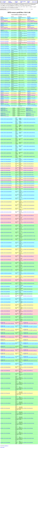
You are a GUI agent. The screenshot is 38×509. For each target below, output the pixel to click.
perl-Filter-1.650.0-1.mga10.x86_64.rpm (29, 129)
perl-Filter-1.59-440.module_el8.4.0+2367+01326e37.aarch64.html (7, 343)
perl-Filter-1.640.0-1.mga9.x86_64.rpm (29, 142)
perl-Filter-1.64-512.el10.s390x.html (5, 215)
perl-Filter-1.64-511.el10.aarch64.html (5, 242)
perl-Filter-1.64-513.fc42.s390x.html (5, 187)
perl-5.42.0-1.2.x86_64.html (4, 44)
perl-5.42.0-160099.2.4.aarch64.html (4, 18)
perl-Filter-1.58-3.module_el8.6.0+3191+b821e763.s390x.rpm (30, 350)
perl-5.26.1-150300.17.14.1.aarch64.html (4, 91)
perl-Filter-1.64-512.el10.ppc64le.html (6, 201)
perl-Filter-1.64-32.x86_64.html (5, 293)
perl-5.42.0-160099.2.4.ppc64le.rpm (30, 20)
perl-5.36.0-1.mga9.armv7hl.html (5, 73)
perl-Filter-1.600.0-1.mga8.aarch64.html (6, 146)
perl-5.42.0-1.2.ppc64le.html (4, 39)
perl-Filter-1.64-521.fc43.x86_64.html (5, 181)
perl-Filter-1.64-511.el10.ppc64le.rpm (28, 249)
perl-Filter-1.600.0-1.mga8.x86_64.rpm (29, 156)
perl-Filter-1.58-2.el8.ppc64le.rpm (28, 367)
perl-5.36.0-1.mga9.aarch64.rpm (32, 71)
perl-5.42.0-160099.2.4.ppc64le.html (4, 20)
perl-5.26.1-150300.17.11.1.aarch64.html (4, 98)
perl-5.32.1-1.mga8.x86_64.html (5, 89)
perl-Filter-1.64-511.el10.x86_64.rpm (28, 266)
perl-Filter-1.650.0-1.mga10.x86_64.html (6, 129)
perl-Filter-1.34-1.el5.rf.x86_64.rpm (28, 398)
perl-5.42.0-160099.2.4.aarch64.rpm (30, 18)
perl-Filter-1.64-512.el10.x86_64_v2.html (6, 235)
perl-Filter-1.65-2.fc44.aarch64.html (5, 159)
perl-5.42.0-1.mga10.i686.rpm (31, 53)
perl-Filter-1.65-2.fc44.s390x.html (5, 168)
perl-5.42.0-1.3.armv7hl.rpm (31, 35)
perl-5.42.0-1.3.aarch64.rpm (31, 32)
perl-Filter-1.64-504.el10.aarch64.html (6, 273)
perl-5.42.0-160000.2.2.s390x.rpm (32, 28)
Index (2, 1)
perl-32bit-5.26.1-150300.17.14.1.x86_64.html (4, 113)
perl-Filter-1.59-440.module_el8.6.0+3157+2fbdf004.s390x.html (7, 336)
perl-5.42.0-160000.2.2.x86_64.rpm (32, 30)
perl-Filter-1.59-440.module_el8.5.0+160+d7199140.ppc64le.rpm (30, 340)
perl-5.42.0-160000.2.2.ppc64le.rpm (30, 27)
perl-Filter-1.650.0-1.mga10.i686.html (5, 125)
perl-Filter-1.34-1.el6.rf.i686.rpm (28, 378)
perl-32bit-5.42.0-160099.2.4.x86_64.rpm (29, 108)
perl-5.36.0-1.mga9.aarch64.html (5, 71)
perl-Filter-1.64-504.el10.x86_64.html (5, 283)
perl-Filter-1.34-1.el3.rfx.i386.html (5, 418)
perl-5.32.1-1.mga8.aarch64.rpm (32, 84)
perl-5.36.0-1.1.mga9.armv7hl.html (5, 66)
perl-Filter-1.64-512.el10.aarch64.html (6, 191)
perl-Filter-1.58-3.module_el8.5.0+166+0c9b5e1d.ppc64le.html (7, 353)
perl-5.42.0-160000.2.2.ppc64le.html (4, 27)
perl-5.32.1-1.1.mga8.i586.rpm (31, 80)
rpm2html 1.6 (6, 445)
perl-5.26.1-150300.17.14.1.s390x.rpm (31, 95)
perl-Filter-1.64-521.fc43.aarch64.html (6, 176)
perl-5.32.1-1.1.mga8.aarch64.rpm (32, 78)
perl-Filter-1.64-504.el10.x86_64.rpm (28, 283)
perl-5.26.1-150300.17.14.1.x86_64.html (4, 96)
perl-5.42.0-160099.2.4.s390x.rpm (32, 21)
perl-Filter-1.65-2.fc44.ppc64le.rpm (28, 163)
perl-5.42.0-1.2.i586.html (4, 37)
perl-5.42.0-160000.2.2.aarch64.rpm (30, 25)
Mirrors (34, 1)
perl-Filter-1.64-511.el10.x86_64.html (5, 266)
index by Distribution (10, 2)
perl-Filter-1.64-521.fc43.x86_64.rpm (28, 181)
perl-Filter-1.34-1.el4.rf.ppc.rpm (28, 408)
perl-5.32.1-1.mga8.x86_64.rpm (31, 89)
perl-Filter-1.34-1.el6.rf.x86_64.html (5, 383)
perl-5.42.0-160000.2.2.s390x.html (5, 28)
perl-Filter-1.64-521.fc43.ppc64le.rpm (28, 178)
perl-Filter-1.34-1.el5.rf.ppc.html (5, 393)
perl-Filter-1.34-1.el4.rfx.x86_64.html (5, 413)
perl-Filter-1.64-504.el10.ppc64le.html (6, 276)
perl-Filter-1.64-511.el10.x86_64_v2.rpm (29, 269)
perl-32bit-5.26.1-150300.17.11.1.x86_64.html (4, 115)
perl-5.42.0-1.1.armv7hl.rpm (31, 48)
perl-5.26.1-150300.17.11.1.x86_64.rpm (31, 104)
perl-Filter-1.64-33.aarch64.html (5, 286)
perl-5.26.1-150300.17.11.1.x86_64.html (4, 104)
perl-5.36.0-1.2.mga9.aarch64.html (5, 57)
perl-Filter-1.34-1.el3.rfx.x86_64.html (5, 423)
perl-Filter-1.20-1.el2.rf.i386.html (5, 442)
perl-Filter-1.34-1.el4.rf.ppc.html (5, 408)
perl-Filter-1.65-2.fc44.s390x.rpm (28, 168)
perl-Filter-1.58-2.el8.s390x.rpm (28, 370)
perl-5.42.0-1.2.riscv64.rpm (31, 41)
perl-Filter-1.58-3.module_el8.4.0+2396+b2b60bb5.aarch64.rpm (30, 357)
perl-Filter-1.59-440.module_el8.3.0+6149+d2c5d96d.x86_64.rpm (30, 347)
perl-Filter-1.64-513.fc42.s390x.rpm (28, 187)
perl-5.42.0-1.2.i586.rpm (30, 37)
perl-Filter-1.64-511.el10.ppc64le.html (5, 249)
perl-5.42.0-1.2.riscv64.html (4, 41)
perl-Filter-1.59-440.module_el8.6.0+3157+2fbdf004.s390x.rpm (30, 336)
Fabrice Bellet (2, 447)
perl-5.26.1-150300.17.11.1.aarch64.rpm (31, 98)
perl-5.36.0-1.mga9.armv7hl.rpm (32, 73)
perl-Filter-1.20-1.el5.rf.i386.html (5, 433)
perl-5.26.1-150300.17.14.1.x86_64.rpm (31, 96)
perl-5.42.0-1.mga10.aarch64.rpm (32, 50)
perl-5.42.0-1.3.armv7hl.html (4, 35)
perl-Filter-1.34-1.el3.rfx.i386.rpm (28, 418)
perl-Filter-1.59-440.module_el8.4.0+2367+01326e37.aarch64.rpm (30, 343)
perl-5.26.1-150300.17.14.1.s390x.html (4, 95)
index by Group (4, 2)
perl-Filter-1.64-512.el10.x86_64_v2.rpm (29, 235)
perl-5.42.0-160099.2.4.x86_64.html (4, 23)
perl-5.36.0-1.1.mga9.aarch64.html (5, 64)
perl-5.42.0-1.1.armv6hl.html (4, 46)
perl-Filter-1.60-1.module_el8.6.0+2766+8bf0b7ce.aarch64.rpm (30, 326)
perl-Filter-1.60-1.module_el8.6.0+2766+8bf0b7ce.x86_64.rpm (30, 333)
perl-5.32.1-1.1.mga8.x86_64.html (5, 82)
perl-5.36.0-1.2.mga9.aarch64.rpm (32, 57)
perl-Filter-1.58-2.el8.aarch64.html (5, 363)
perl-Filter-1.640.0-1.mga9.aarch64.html (6, 132)
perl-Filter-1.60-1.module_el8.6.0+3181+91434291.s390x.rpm (30, 323)
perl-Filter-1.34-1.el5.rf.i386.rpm (28, 388)
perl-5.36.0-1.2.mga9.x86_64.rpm (32, 62)
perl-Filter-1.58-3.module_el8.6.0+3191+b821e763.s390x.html (7, 350)
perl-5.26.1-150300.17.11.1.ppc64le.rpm (31, 100)
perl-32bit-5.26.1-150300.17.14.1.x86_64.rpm (30, 113)
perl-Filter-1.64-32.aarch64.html (5, 291)
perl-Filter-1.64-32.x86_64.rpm (27, 293)
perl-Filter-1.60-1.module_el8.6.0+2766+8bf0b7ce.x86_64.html (7, 333)
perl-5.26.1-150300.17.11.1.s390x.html (4, 102)
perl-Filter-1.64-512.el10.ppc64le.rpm (28, 201)
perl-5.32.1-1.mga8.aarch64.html (5, 84)
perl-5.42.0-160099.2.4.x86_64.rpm (32, 23)
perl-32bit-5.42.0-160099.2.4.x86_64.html (4, 108)
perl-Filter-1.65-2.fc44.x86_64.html (5, 172)
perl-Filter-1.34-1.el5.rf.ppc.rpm (28, 393)
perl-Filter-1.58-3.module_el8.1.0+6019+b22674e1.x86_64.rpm (30, 360)
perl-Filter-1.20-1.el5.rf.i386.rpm (28, 433)
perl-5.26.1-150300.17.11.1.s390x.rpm (31, 102)
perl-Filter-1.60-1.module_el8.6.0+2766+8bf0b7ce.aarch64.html (7, 326)
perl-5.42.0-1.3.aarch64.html (4, 32)
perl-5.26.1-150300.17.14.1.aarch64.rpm (31, 91)
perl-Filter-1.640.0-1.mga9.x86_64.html (6, 142)
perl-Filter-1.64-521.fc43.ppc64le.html (6, 178)
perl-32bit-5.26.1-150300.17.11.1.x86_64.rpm (30, 115)
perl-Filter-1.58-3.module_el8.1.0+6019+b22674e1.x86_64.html (7, 360)
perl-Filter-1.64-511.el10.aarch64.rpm (28, 242)
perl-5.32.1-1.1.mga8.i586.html (4, 80)
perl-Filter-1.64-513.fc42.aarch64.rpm (28, 183)
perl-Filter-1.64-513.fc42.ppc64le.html (6, 185)
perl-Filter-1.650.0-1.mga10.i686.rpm (28, 125)
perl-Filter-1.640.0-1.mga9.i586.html (5, 139)
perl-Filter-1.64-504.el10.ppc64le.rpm (28, 276)
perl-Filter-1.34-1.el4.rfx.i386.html (5, 403)
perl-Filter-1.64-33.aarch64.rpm (27, 286)
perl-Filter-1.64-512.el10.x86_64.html (5, 225)
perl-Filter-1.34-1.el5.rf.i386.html (5, 388)
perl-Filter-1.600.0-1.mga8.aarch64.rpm (29, 146)
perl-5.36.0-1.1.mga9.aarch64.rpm (32, 64)
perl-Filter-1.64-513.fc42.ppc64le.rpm (28, 185)
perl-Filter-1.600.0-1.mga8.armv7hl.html (6, 149)
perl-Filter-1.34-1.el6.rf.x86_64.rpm (28, 383)
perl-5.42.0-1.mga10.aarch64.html (5, 50)
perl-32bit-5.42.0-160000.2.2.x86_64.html (4, 110)
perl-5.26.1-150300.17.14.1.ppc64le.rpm (31, 93)
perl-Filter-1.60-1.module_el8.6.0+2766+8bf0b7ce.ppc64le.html (7, 330)
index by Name (29, 2)
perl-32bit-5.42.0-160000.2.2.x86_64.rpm (29, 110)
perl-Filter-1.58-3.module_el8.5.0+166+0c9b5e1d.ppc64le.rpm (30, 353)
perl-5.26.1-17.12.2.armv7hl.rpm (32, 105)
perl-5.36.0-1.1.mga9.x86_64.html (5, 69)
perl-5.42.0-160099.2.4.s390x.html (5, 21)
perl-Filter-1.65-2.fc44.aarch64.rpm (28, 159)
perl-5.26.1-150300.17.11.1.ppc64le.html (4, 100)
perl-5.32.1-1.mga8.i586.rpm (31, 87)
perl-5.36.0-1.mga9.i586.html (4, 75)
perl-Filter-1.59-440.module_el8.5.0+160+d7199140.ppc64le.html (7, 340)
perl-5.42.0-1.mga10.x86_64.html (5, 55)
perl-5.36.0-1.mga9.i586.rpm (31, 75)
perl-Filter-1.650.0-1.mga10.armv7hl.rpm (29, 122)
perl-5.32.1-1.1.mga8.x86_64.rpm (32, 82)
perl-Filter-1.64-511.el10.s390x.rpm (28, 256)
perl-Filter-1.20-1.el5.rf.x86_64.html (5, 438)
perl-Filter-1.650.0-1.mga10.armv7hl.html (6, 122)
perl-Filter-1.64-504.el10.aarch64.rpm (28, 273)
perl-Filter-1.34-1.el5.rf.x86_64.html (5, 398)
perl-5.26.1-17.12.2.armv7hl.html (5, 105)
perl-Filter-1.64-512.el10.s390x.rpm (28, 215)
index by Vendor (16, 2)
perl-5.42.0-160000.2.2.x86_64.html (4, 30)
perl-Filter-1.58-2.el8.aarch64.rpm (28, 363)
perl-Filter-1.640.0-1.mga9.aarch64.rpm (29, 132)
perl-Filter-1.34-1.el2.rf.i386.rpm (28, 428)
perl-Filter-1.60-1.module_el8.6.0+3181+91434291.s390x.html (7, 323)
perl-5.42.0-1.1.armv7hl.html (4, 48)
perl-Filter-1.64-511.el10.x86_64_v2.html (6, 269)
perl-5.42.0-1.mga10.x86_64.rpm (32, 55)
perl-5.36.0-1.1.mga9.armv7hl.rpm (32, 66)
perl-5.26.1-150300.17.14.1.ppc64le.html (4, 93)
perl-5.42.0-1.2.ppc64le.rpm (31, 39)
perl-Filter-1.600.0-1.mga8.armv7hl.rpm (29, 149)
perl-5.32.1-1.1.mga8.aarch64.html (5, 78)
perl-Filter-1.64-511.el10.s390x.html (5, 256)
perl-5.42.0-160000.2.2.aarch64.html (4, 25)
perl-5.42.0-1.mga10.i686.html (4, 53)
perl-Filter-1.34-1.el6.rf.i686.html (5, 378)
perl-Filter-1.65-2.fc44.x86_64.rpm (28, 172)
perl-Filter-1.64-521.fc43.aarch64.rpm (28, 176)
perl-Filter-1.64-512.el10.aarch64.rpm (28, 191)
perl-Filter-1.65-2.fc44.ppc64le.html (5, 163)
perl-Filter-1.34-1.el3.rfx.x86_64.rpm (28, 423)
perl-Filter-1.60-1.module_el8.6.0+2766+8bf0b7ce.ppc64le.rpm (30, 330)
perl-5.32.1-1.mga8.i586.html (4, 87)
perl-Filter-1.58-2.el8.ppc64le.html (5, 367)
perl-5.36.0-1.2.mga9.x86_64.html (5, 62)
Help (36, 1)
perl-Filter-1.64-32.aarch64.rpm (27, 291)
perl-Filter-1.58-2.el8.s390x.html (5, 370)
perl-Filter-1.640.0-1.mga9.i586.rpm (28, 139)
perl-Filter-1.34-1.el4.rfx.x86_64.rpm (28, 413)
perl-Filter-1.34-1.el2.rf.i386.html (5, 428)
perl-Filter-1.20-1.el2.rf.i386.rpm (28, 442)
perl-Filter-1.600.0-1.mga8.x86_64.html (6, 156)
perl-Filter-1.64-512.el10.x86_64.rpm (28, 225)
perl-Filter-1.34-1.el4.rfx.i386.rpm (28, 403)
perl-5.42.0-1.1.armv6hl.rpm (31, 46)
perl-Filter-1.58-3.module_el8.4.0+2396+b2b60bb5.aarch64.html (7, 357)
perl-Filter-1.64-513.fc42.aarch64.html (6, 183)
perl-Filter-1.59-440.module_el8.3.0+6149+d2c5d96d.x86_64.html (7, 347)
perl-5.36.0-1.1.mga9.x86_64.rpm (32, 69)
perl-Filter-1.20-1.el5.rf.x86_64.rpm (28, 438)
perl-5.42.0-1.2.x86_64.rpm (31, 44)
